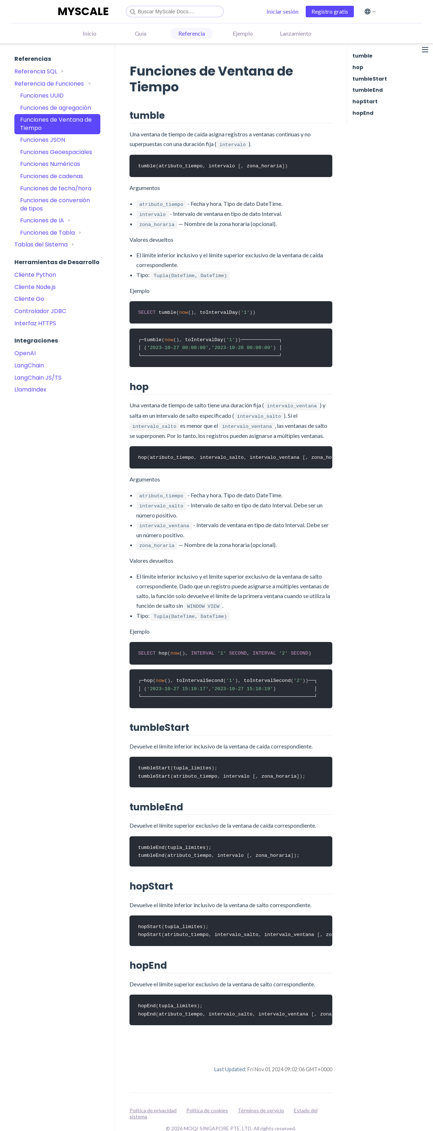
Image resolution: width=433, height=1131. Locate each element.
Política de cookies (207, 1110)
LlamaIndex (30, 389)
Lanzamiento (295, 33)
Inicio (89, 33)
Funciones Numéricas (50, 164)
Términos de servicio (261, 1110)
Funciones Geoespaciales (56, 152)
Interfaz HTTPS (35, 323)
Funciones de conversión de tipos (55, 204)
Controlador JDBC (40, 311)
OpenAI (25, 353)
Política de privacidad (153, 1110)
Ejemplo (243, 33)
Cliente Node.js (35, 287)
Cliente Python (35, 275)
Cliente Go (29, 299)
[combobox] (175, 11)
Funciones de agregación (55, 108)
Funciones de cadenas (51, 176)
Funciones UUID (42, 95)
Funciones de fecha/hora (55, 188)
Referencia (191, 33)
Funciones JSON (42, 140)
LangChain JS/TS (37, 378)
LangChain (29, 365)
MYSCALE (83, 11)
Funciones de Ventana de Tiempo (56, 124)
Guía (140, 33)
